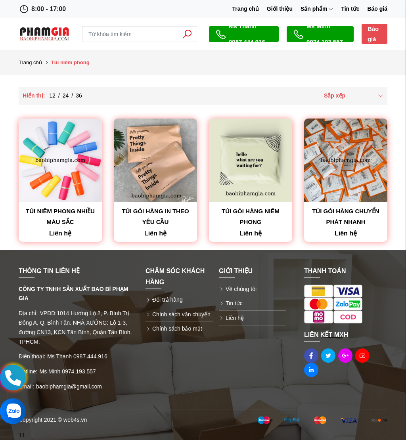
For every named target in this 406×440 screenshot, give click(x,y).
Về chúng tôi (241, 289)
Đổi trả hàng (167, 300)
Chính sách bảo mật (177, 328)
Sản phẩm (317, 9)
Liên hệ (235, 318)
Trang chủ (245, 9)
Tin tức (350, 9)
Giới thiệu (280, 9)
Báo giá (377, 9)
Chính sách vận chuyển (181, 314)
